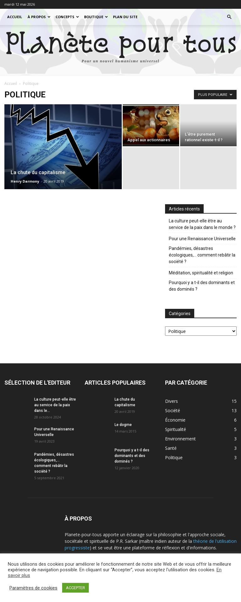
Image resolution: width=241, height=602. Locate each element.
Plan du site (125, 16)
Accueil (14, 16)
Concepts (67, 16)
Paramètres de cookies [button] (33, 588)
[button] (229, 17)
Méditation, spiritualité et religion (201, 272)
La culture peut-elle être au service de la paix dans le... (55, 405)
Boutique (96, 16)
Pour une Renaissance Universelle (202, 238)
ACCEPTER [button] (75, 587)
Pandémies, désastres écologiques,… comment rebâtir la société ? (202, 255)
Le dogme (123, 425)
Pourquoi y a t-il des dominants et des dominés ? (202, 286)
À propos (39, 16)
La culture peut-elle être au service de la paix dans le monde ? (202, 224)
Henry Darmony (25, 181)
